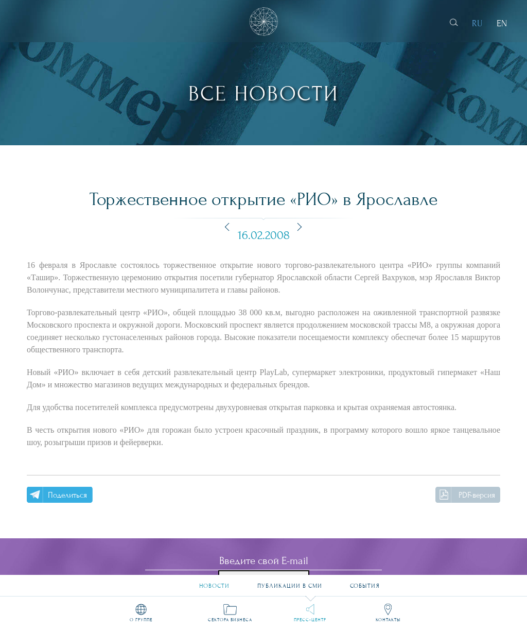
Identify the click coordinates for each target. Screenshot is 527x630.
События (365, 581)
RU (477, 23)
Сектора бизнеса (230, 619)
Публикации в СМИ (289, 581)
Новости (214, 581)
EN (502, 23)
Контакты (388, 619)
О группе (141, 619)
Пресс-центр (310, 619)
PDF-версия (477, 495)
